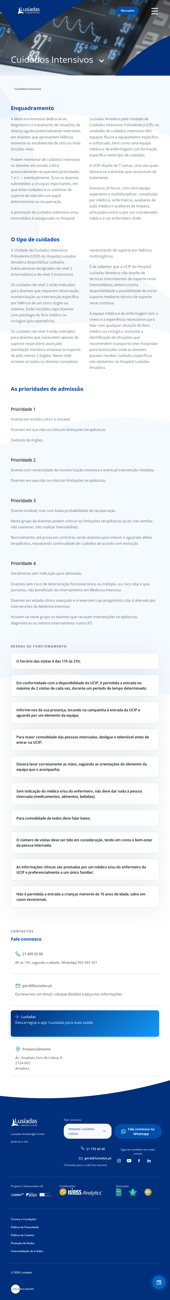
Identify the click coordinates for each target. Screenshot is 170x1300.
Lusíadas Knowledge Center (28, 1134)
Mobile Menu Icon (155, 10)
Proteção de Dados (23, 1243)
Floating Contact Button (159, 1282)
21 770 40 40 (95, 1149)
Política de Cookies (22, 1235)
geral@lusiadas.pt (98, 1158)
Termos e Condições (23, 1219)
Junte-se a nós (19, 1141)
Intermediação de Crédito (27, 1251)
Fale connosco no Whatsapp (141, 1131)
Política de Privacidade (25, 1227)
